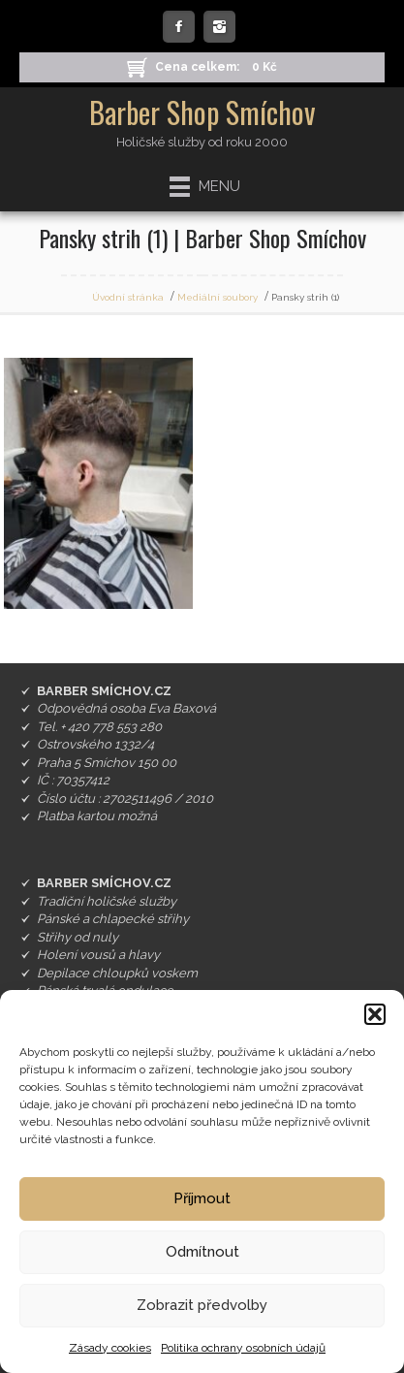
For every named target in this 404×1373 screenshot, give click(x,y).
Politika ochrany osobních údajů (243, 1348)
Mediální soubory (217, 297)
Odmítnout (202, 1252)
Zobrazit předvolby (202, 1305)
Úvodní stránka (128, 297)
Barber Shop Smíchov (202, 112)
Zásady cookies (110, 1348)
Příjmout (202, 1198)
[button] (375, 1014)
